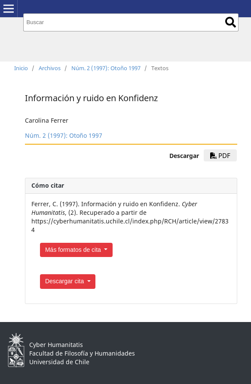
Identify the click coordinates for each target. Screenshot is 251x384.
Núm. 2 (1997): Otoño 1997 (106, 68)
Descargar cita (65, 281)
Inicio (21, 68)
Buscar (230, 22)
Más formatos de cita (74, 249)
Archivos (50, 68)
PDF (220, 155)
